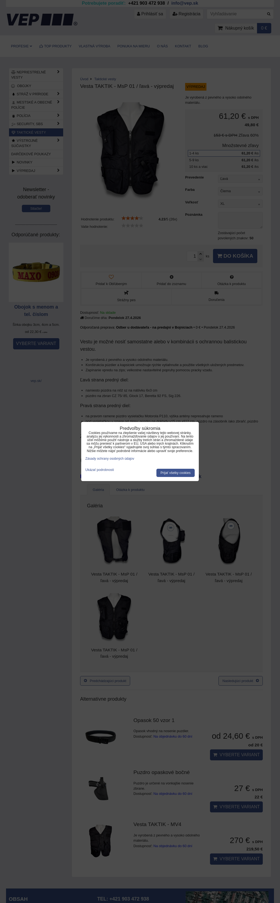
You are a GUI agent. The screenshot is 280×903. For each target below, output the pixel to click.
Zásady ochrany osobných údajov (109, 459)
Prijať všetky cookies (176, 473)
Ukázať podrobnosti (99, 470)
